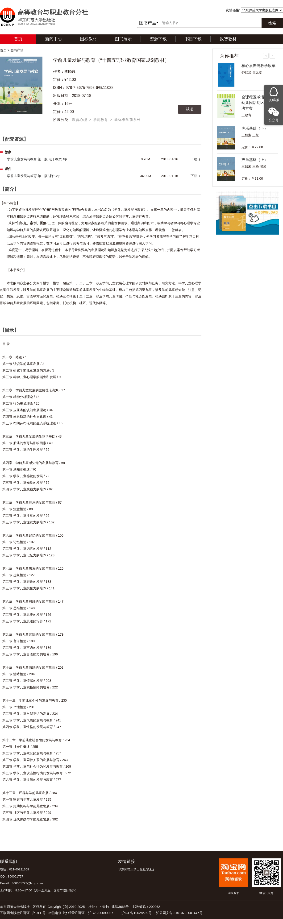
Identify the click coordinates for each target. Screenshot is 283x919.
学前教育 (100, 120)
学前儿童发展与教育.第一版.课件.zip (33, 176)
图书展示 (123, 39)
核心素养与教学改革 (258, 66)
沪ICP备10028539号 (136, 913)
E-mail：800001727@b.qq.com (21, 883)
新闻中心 (53, 39)
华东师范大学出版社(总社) (136, 869)
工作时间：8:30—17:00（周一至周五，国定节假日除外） (39, 890)
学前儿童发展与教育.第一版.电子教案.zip (37, 159)
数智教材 (228, 39)
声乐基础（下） (254, 128)
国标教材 (88, 39)
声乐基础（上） (254, 160)
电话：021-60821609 (14, 869)
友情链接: (233, 10)
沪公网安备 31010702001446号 (179, 913)
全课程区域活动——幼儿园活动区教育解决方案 (258, 102)
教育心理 (79, 120)
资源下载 (158, 39)
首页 (18, 39)
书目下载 (193, 39)
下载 (194, 159)
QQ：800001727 (11, 876)
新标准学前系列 (127, 120)
